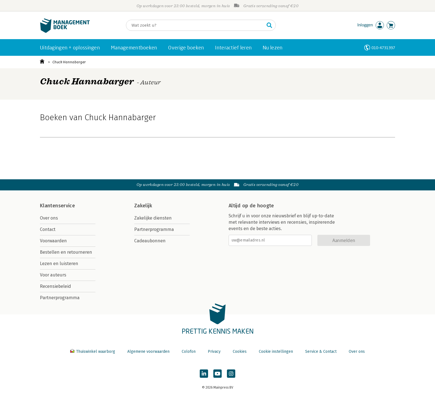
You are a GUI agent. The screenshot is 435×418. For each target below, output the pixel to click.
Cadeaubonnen (150, 240)
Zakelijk (143, 206)
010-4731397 (383, 47)
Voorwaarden (53, 240)
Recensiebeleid (55, 286)
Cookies (240, 351)
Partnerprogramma (60, 297)
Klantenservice (57, 206)
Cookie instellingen (276, 351)
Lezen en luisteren (59, 263)
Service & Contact (321, 351)
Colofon (189, 351)
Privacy (214, 351)
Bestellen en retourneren (66, 252)
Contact (47, 229)
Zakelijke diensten (153, 218)
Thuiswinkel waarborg (93, 351)
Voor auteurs (53, 275)
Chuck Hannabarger (69, 62)
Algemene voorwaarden (148, 351)
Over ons (49, 218)
